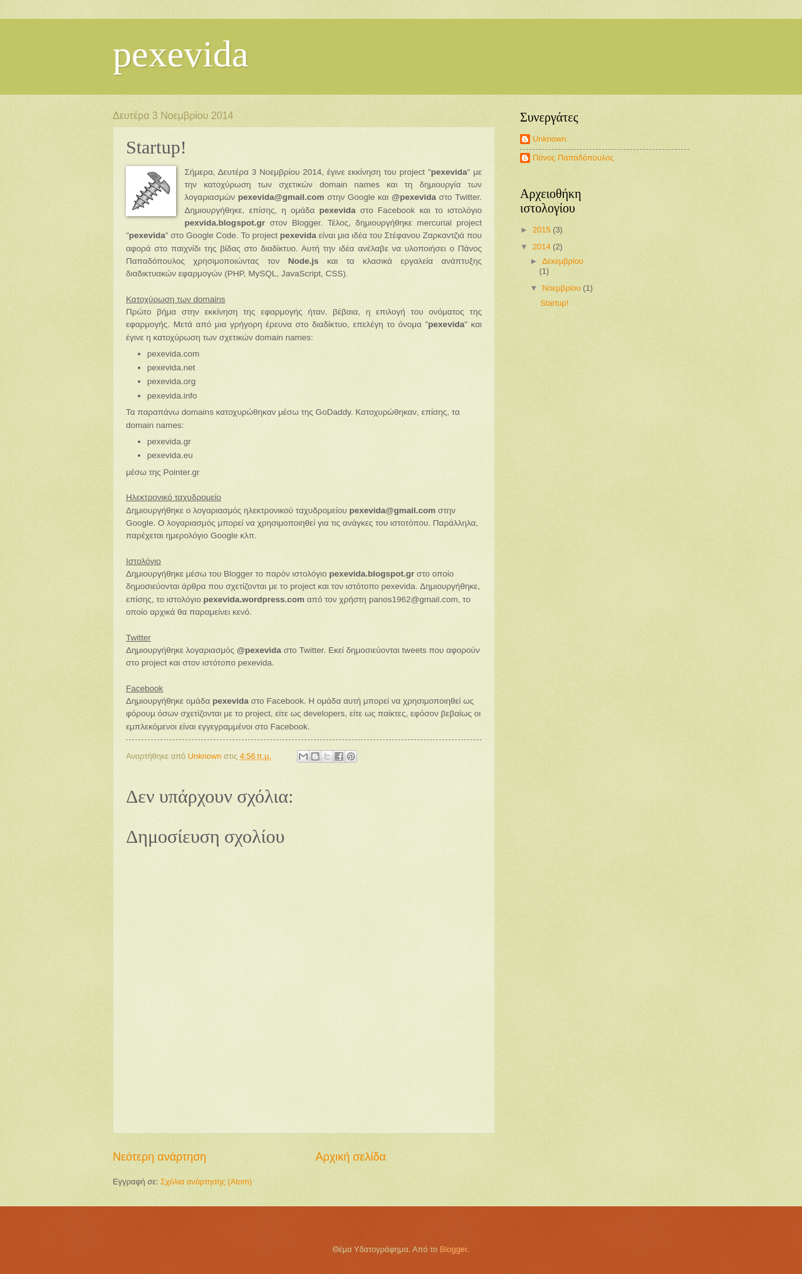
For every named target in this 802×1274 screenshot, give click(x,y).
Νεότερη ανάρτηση (159, 1157)
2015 (543, 229)
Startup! (554, 303)
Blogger (453, 1249)
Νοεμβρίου (562, 288)
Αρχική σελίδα (350, 1157)
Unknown (549, 139)
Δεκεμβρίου (562, 261)
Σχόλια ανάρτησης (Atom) (206, 1181)
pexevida (181, 54)
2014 (543, 246)
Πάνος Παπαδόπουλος (573, 157)
